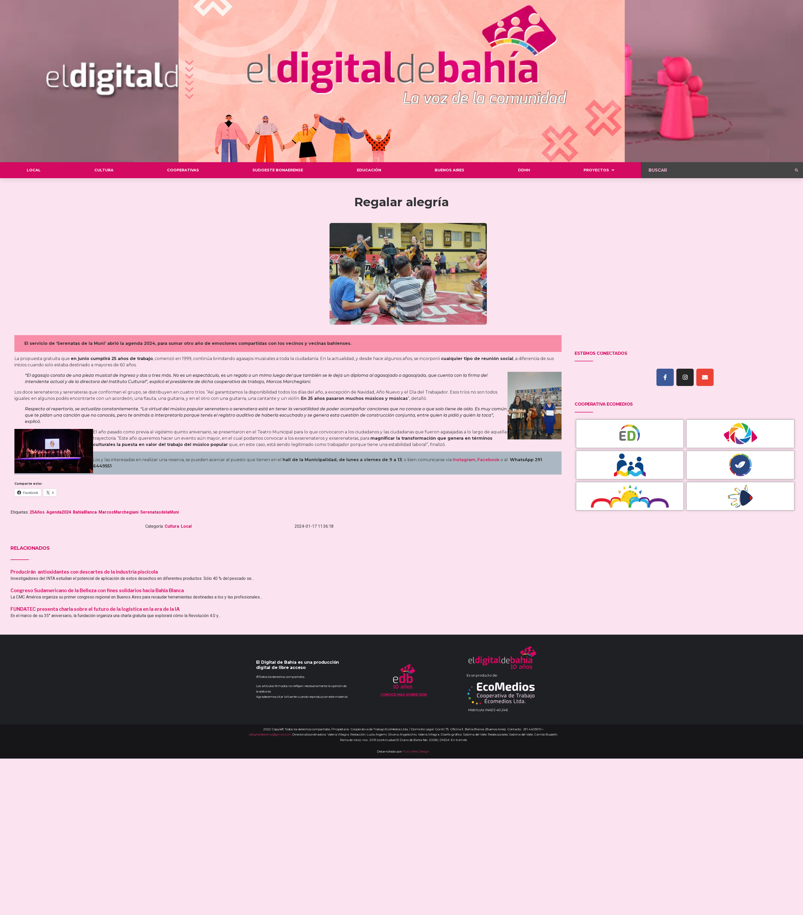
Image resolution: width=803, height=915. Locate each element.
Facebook (488, 459)
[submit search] (796, 170)
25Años (37, 512)
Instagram (464, 459)
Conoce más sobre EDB (403, 694)
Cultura (172, 526)
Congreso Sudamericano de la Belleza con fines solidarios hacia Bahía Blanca (97, 590)
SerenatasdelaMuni (159, 512)
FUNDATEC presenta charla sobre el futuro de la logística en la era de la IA (95, 609)
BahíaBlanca (85, 512)
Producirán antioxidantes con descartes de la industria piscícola (84, 572)
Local (186, 526)
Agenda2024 (58, 512)
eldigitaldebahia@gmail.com (270, 734)
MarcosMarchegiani (118, 512)
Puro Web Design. (416, 751)
